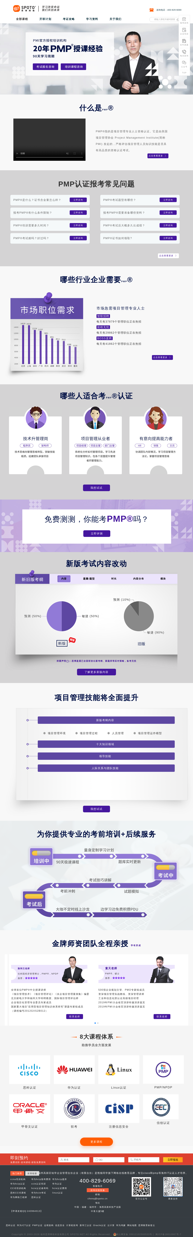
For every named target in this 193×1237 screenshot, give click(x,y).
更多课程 (96, 1141)
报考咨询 (184, 20)
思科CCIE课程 (18, 1193)
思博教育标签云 (146, 1225)
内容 (64, 578)
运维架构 (49, 1225)
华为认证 (74, 1087)
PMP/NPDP (163, 1087)
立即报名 (173, 1159)
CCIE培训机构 (18, 1188)
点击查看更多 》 (158, 156)
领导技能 (105, 756)
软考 (74, 1126)
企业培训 (184, 31)
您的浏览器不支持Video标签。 (49, 140)
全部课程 (22, 19)
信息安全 (60, 1225)
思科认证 (29, 1087)
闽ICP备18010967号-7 (168, 1234)
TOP (184, 73)
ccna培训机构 (18, 1179)
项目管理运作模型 (150, 733)
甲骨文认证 (29, 1126)
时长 (114, 578)
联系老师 (74, 1016)
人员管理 (118, 733)
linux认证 (57, 1193)
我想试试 (96, 487)
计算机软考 (72, 1225)
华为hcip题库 (59, 1179)
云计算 (111, 1225)
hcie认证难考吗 (39, 1188)
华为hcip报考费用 (41, 1179)
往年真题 (184, 42)
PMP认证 (37, 1225)
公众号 (184, 64)
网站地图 (132, 1225)
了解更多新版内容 (96, 672)
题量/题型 (89, 578)
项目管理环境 (57, 733)
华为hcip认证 (17, 1184)
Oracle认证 (99, 1225)
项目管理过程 (89, 733)
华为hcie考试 (38, 1193)
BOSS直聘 (104, 338)
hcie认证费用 (59, 1188)
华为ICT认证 (24, 1225)
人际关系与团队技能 (105, 768)
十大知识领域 (105, 744)
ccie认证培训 (38, 1184)
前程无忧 (103, 327)
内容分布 (138, 578)
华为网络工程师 (18, 1197)
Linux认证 (118, 1087)
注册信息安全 (119, 1126)
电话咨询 (184, 53)
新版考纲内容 (105, 720)
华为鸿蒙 (121, 1225)
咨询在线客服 (98, 1190)
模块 (163, 578)
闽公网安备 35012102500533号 (132, 1234)
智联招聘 (103, 316)
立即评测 (97, 533)
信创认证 (163, 1122)
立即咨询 (78, 200)
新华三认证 (86, 1225)
